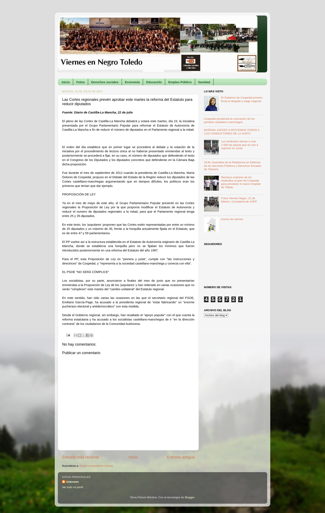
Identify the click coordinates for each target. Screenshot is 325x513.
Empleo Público (180, 82)
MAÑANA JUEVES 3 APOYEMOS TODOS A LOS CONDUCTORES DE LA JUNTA (231, 131)
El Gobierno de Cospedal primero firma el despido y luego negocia (241, 99)
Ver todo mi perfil (72, 487)
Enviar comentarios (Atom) (96, 465)
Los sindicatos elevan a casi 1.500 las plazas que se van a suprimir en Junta (239, 145)
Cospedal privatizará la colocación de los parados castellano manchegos (229, 120)
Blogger (189, 497)
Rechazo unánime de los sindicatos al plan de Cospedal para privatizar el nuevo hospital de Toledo (241, 182)
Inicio (66, 82)
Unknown (72, 481)
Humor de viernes (232, 219)
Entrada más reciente (80, 457)
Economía (132, 82)
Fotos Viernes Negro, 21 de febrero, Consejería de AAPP (239, 200)
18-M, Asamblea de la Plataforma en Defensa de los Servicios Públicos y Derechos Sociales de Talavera (232, 166)
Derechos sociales (105, 82)
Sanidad (204, 82)
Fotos (80, 82)
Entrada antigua (181, 457)
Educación (154, 82)
